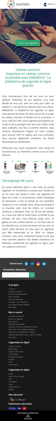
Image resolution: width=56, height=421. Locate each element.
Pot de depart (14, 354)
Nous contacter (14, 297)
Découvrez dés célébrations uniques (22, 332)
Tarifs (28, 417)
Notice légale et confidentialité (28, 413)
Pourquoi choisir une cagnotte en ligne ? (23, 327)
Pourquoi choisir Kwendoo (18, 302)
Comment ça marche (16, 316)
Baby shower (13, 349)
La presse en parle (15, 291)
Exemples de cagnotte (17, 324)
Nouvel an (12, 337)
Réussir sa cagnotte (16, 319)
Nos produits (13, 321)
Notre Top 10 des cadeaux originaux (22, 329)
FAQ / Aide (12, 307)
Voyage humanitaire (16, 357)
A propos (12, 289)
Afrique (11, 389)
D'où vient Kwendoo (16, 299)
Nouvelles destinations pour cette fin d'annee (25, 335)
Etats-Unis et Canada (16, 376)
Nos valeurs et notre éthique (19, 305)
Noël (10, 362)
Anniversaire (13, 365)
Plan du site (28, 419)
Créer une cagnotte (28, 43)
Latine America (14, 387)
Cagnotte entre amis (16, 351)
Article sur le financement (18, 294)
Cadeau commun (15, 346)
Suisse (11, 384)
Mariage (11, 359)
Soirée (11, 374)
